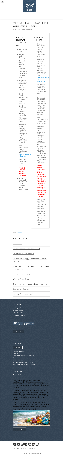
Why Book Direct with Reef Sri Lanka (23, 362)
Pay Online (16, 357)
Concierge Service (18, 310)
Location (15, 353)
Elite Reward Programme (19, 312)
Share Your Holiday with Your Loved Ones (24, 364)
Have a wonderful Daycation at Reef (26, 249)
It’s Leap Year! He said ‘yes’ (23, 294)
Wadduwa (19, 232)
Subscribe (19, 331)
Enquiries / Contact (18, 360)
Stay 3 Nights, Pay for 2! (22, 274)
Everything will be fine (21, 289)
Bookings (17, 343)
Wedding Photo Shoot (21, 279)
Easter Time (17, 244)
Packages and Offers (18, 351)
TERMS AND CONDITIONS (20, 448)
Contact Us (31, 448)
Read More (19, 429)
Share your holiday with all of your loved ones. (30, 284)
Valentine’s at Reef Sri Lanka (23, 254)
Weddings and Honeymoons (20, 308)
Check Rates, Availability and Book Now (23, 355)
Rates (18, 347)
